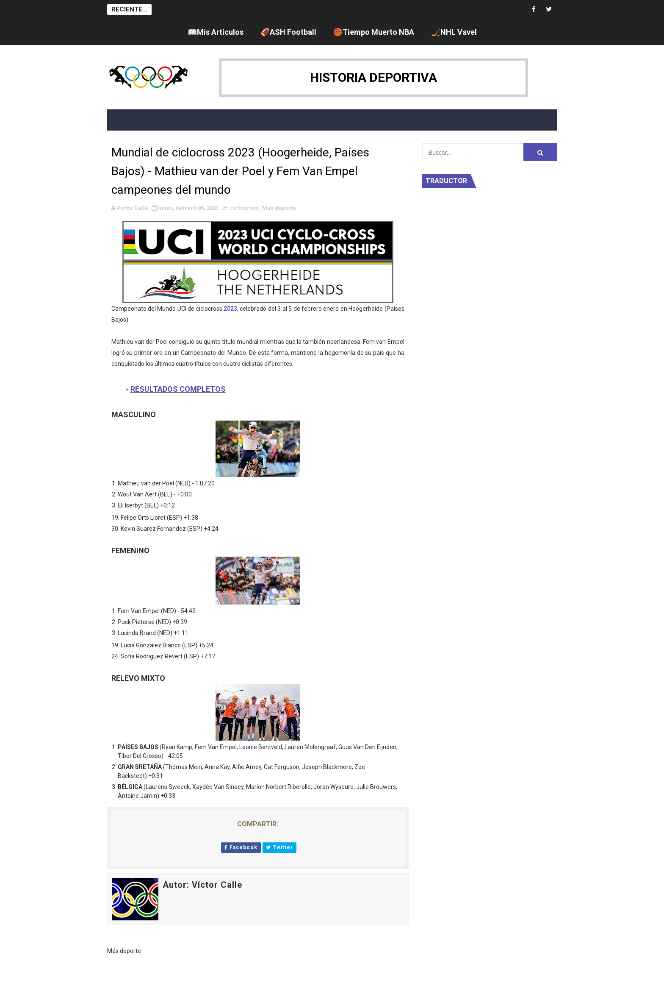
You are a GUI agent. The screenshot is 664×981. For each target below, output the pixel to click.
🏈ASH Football (288, 32)
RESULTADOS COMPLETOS (178, 389)
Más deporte (279, 208)
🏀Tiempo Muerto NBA (373, 32)
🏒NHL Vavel (454, 32)
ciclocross (244, 208)
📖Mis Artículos (215, 32)
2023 (230, 308)
